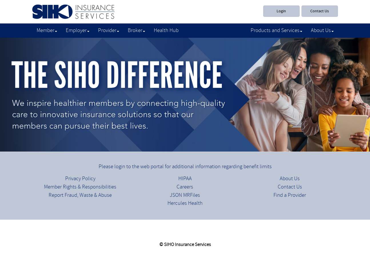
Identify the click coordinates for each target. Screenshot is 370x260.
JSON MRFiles (185, 195)
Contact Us (319, 11)
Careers (185, 187)
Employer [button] (77, 30)
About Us (290, 178)
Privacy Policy (80, 178)
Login (281, 11)
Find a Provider (289, 195)
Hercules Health (185, 203)
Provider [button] (108, 30)
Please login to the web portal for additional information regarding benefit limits (185, 166)
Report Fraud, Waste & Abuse (80, 195)
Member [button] (47, 30)
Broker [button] (136, 30)
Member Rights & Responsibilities (80, 187)
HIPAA (185, 178)
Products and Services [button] (276, 30)
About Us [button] (322, 30)
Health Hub (166, 30)
